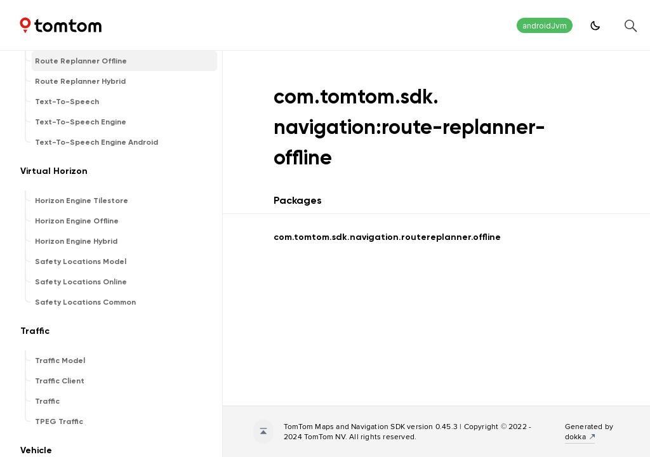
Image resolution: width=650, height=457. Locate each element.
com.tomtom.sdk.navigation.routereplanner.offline (387, 237)
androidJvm (544, 25)
